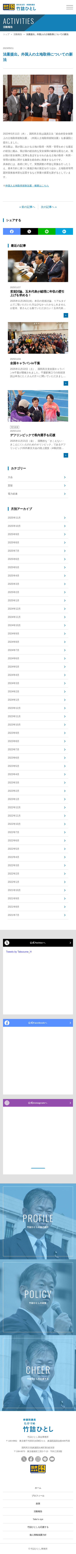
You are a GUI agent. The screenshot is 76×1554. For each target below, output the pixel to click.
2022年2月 (13, 873)
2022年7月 (13, 832)
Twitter (29, 231)
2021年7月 (13, 915)
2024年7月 (13, 650)
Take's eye (38, 1519)
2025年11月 (14, 517)
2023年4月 (13, 774)
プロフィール (38, 1496)
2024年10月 (14, 625)
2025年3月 (13, 584)
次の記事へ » (49, 206)
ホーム (38, 1488)
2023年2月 (13, 791)
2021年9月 (13, 898)
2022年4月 (13, 857)
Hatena (64, 231)
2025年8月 (13, 542)
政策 (38, 1503)
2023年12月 (14, 708)
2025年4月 (13, 575)
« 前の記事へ (27, 206)
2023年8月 (13, 741)
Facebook (12, 231)
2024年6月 (13, 658)
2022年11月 (14, 815)
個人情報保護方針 (38, 1535)
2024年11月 (14, 617)
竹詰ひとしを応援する (38, 1527)
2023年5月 (13, 766)
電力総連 (12, 493)
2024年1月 (13, 700)
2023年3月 (13, 782)
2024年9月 (13, 633)
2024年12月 (14, 608)
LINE (46, 231)
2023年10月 (14, 724)
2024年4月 (13, 675)
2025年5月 (13, 567)
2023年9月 (13, 733)
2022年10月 (14, 824)
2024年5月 (13, 666)
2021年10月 (14, 890)
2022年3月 (13, 865)
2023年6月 (13, 757)
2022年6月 (13, 840)
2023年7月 (13, 749)
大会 (10, 477)
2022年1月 (13, 882)
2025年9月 (13, 534)
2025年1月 (13, 600)
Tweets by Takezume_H (19, 951)
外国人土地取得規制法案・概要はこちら (27, 185)
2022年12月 (14, 807)
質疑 (10, 485)
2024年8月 (13, 642)
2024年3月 (13, 683)
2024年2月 (13, 691)
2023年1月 (13, 799)
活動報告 (38, 1511)
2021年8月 (13, 906)
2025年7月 (13, 551)
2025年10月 (14, 526)
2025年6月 (13, 559)
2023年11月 (14, 716)
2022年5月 (13, 849)
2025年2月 (13, 592)
